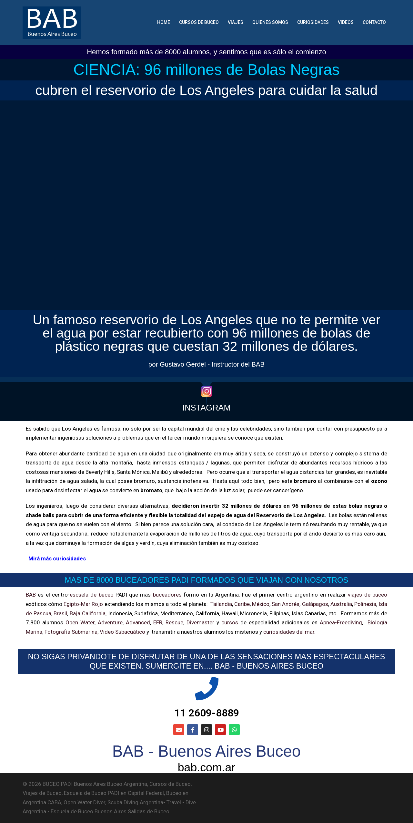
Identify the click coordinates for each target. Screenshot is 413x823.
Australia (341, 604)
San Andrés (285, 604)
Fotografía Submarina (71, 632)
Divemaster (200, 622)
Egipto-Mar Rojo (83, 604)
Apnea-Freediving (341, 622)
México (260, 604)
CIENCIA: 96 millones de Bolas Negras (206, 69)
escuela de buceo (92, 594)
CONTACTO (374, 22)
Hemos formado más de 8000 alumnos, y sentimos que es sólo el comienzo (206, 52)
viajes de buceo (367, 594)
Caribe (242, 604)
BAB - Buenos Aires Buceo (206, 751)
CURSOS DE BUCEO (199, 22)
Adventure (110, 622)
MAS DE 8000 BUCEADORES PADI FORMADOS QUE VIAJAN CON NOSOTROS (206, 580)
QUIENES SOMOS (270, 22)
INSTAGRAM (206, 407)
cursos (229, 622)
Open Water (80, 622)
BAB (31, 594)
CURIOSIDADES (313, 22)
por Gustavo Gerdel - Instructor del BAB (206, 364)
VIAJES (235, 22)
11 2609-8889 (206, 713)
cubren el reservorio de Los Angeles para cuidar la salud (206, 90)
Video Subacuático (122, 632)
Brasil (60, 613)
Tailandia (221, 604)
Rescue (174, 622)
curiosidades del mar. (289, 632)
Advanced (138, 622)
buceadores (167, 594)
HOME (163, 22)
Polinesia (365, 604)
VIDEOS (346, 22)
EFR (157, 622)
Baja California (88, 613)
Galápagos (315, 604)
